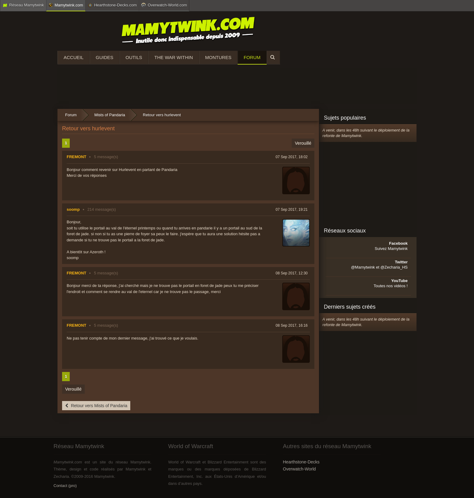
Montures (218, 57)
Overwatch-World (299, 468)
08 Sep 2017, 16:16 (292, 325)
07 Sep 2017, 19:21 (292, 209)
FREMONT (76, 156)
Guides (104, 57)
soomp (73, 209)
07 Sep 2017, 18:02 (292, 157)
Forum (252, 57)
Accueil (73, 57)
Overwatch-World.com (164, 4)
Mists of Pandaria (109, 115)
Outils (134, 57)
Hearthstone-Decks (301, 461)
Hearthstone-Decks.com (112, 5)
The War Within (173, 57)
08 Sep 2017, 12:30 (292, 273)
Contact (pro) (65, 485)
